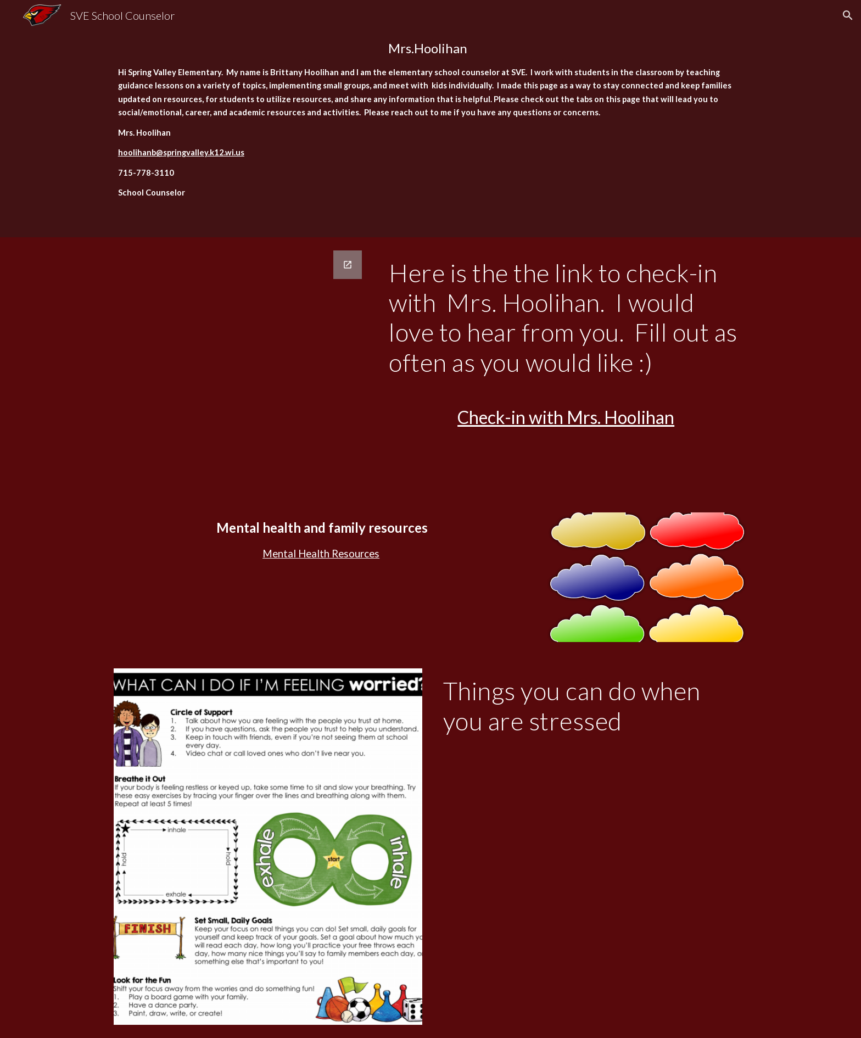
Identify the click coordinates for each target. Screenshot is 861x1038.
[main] (430, 118)
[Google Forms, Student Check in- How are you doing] (241, 320)
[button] (848, 15)
